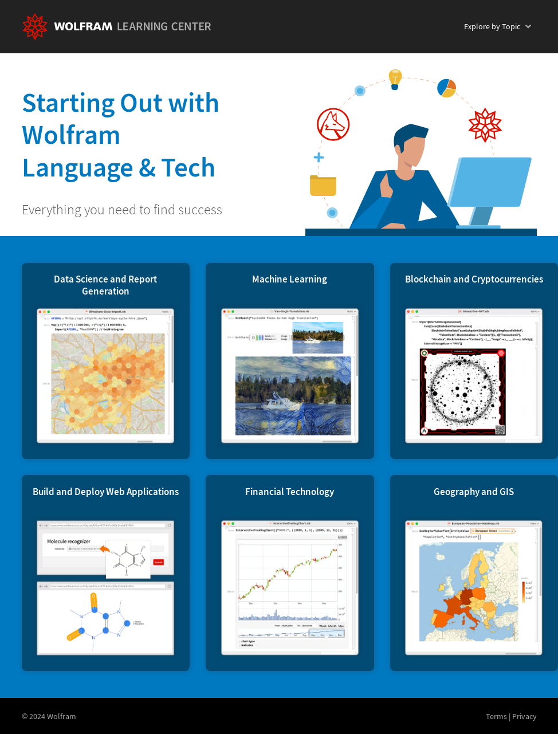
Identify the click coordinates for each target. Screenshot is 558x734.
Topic (492, 26)
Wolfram (61, 716)
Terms (496, 716)
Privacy (524, 716)
